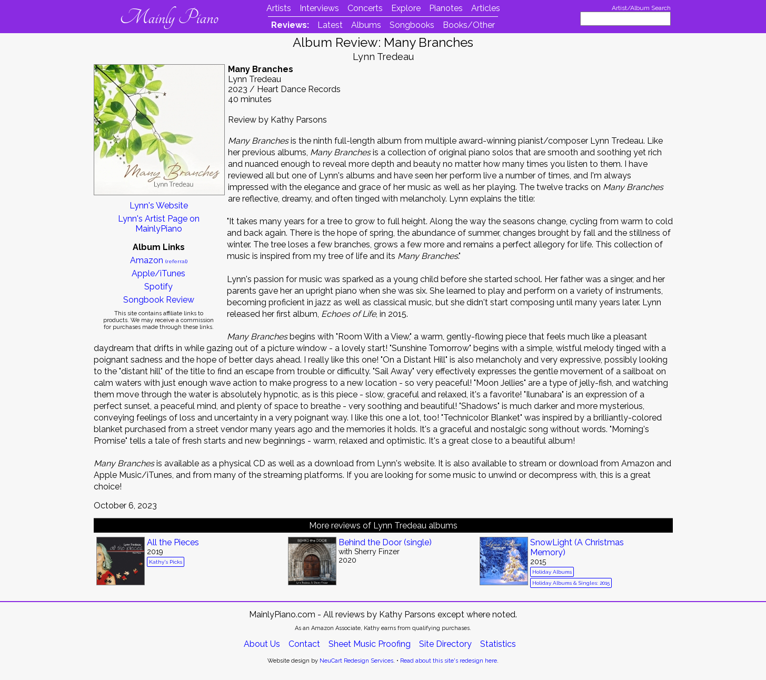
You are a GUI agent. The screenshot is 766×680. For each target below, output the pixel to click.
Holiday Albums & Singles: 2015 (571, 583)
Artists (278, 8)
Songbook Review (158, 300)
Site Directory (445, 644)
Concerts (365, 8)
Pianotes (446, 8)
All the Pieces (173, 542)
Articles (485, 8)
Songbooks (412, 25)
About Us (262, 644)
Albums (366, 25)
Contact (304, 644)
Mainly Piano (169, 17)
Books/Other (469, 25)
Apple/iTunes (158, 273)
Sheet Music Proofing (370, 644)
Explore (406, 8)
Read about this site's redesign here (448, 660)
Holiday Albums (552, 572)
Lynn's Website (159, 206)
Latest (330, 25)
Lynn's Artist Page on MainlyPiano (159, 224)
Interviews (319, 8)
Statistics (498, 644)
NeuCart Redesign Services (356, 660)
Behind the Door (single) (385, 542)
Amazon (158, 260)
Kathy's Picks (165, 562)
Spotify (158, 287)
